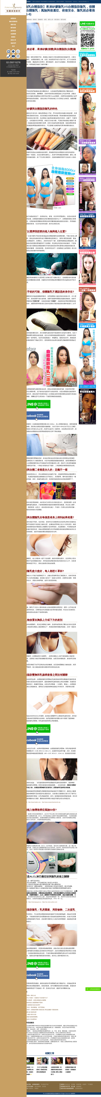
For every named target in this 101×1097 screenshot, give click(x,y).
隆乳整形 (8, 25)
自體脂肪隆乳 (36, 1084)
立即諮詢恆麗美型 (92, 989)
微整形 (63, 1084)
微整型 (9, 34)
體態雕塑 (63, 1086)
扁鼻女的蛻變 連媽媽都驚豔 (29, 1017)
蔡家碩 (35, 19)
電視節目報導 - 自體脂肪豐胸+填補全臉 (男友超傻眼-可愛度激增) (40, 1009)
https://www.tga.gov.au (34, 902)
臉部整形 (8, 28)
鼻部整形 (25, 1086)
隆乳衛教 (63, 19)
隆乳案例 (56, 19)
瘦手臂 (68, 1086)
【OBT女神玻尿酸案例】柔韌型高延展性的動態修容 (41, 1069)
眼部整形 (25, 1088)
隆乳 (45, 19)
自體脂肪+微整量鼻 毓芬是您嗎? (31, 1005)
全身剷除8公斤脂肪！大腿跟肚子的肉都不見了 (35, 997)
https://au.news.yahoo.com (49, 902)
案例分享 (8, 37)
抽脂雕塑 (8, 31)
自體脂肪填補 (28, 19)
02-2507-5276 (8, 60)
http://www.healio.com (34, 802)
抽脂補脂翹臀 (70, 1088)
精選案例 (8, 16)
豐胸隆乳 (40, 19)
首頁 (8, 43)
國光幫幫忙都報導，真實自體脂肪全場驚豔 (34, 1000)
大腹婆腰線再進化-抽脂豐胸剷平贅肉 (32, 1002)
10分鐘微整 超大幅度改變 (29, 1012)
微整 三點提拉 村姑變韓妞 (29, 1019)
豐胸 (29, 1084)
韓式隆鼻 (30, 1086)
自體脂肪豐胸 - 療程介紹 (29, 995)
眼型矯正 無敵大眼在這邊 (29, 1014)
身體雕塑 (28, 1)
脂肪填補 (63, 1088)
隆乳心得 (50, 19)
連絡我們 (8, 40)
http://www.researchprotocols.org (51, 802)
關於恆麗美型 (9, 19)
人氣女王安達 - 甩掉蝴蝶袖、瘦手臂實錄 (33, 1007)
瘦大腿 (73, 1086)
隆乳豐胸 (25, 1084)
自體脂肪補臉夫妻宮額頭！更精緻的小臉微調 (70, 1069)
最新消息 (8, 22)
